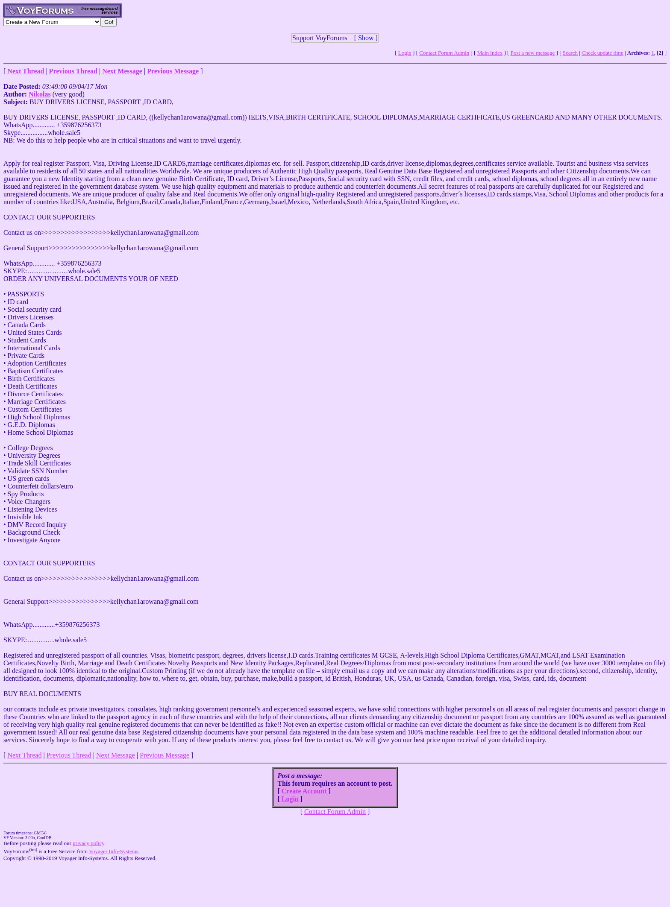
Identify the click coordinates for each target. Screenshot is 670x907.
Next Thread (24, 755)
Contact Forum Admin (444, 53)
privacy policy (88, 843)
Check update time (602, 53)
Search (570, 53)
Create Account (304, 791)
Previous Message (164, 755)
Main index (490, 53)
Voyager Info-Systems (113, 851)
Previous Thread (69, 755)
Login (404, 53)
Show (365, 37)
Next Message (115, 755)
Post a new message (533, 53)
